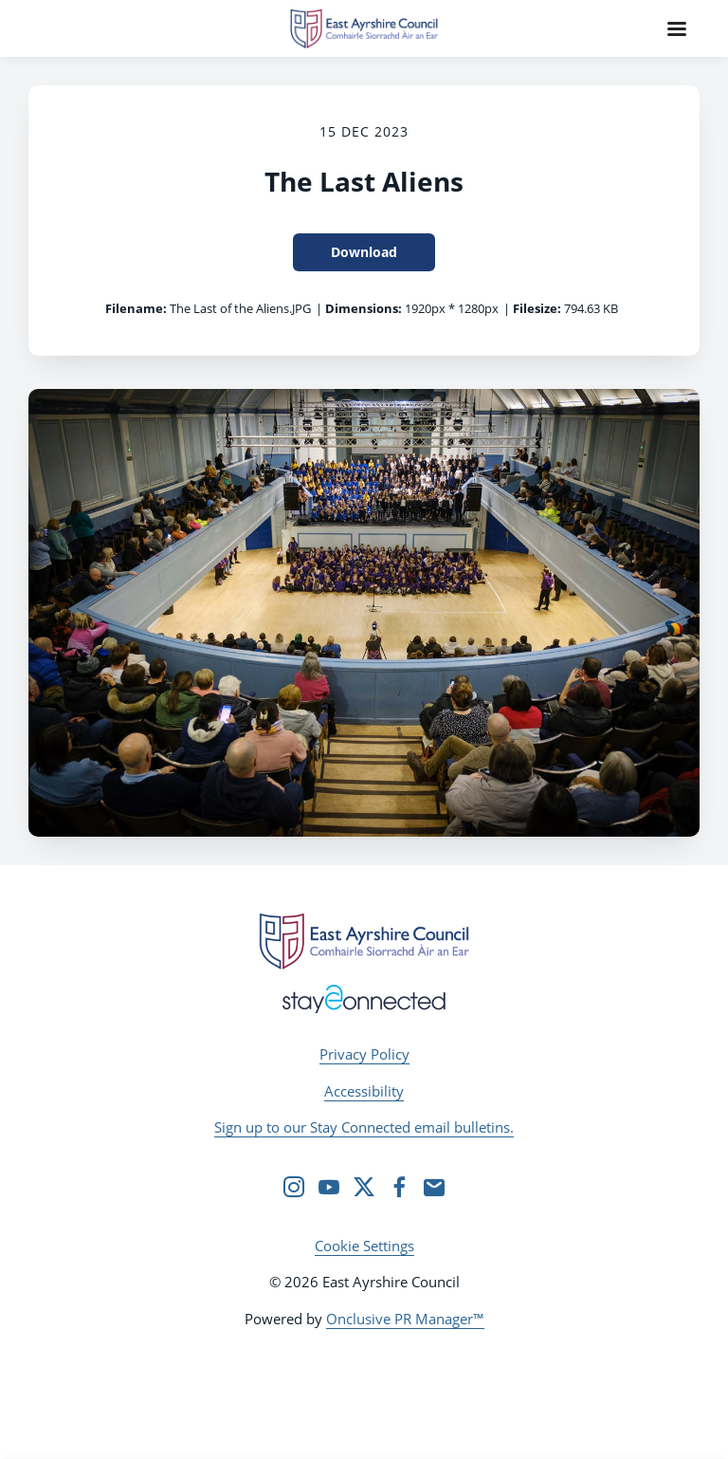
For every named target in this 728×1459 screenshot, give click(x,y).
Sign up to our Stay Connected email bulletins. (364, 1126)
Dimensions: (363, 308)
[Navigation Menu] (677, 28)
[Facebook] (399, 1186)
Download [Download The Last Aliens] (364, 252)
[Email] (434, 1186)
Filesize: (537, 308)
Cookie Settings (364, 1245)
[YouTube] (328, 1186)
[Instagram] (293, 1186)
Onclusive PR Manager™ (405, 1318)
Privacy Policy (364, 1053)
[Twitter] (364, 1186)
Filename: (136, 308)
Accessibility (364, 1090)
